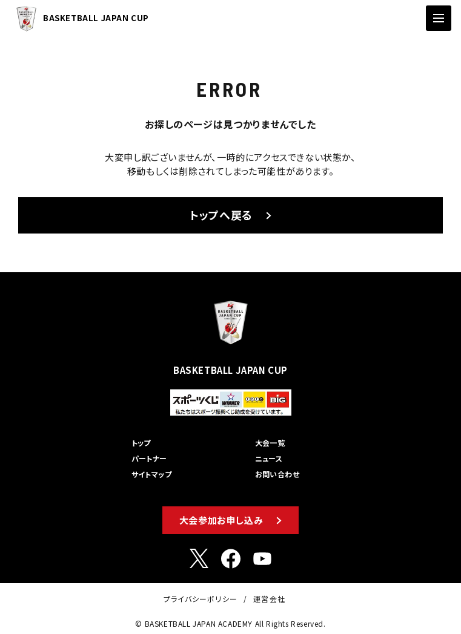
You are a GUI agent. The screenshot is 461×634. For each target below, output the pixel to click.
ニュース (269, 458)
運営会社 (269, 598)
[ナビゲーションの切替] (438, 18)
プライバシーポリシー (200, 598)
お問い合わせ (277, 474)
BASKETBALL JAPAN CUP (79, 18)
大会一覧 (270, 442)
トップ (141, 442)
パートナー (149, 458)
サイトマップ (151, 474)
